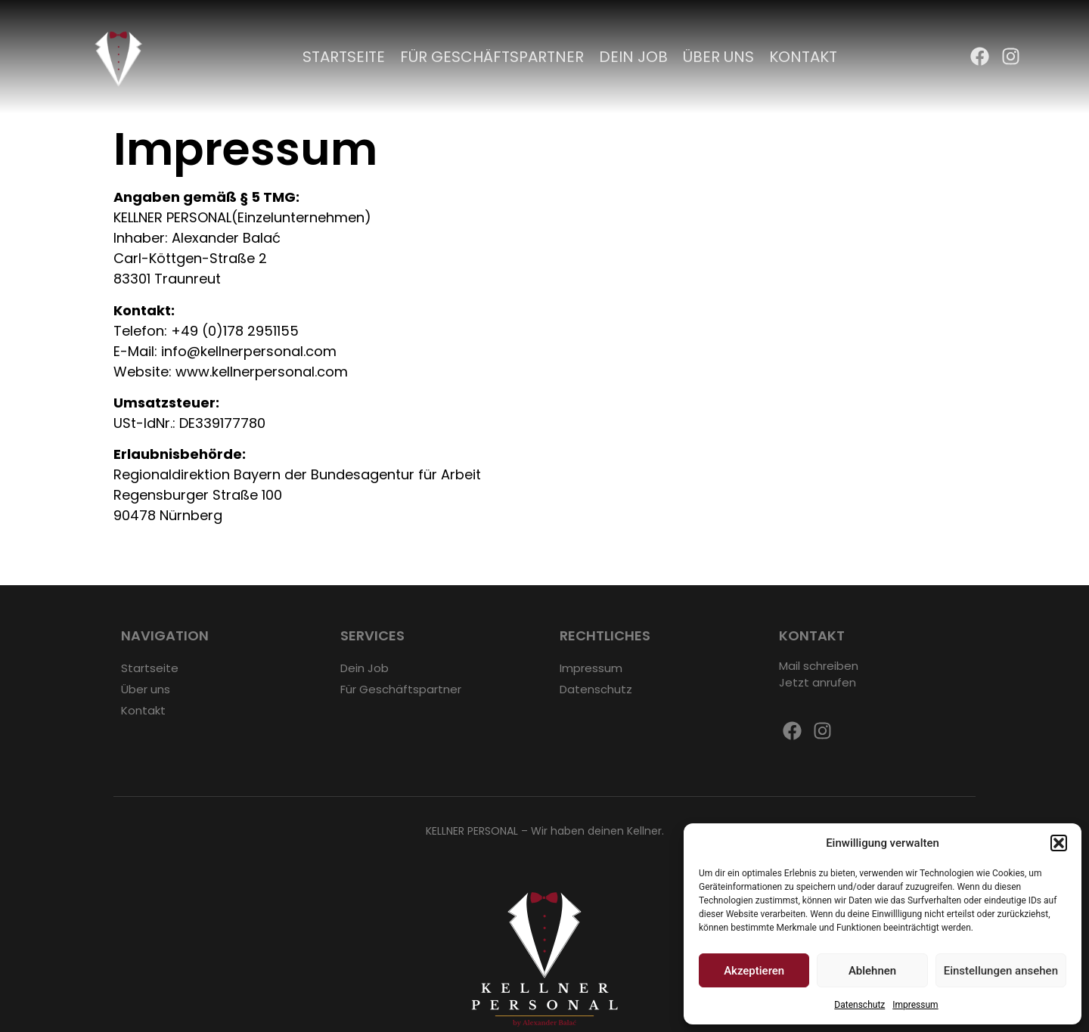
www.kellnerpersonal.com (261, 371)
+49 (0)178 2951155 (235, 330)
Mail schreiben (818, 666)
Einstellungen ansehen (1001, 971)
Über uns (718, 56)
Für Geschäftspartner (492, 56)
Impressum (915, 1004)
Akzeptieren (754, 971)
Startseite (343, 56)
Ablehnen (872, 971)
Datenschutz (859, 1004)
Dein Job (633, 56)
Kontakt (803, 56)
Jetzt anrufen (817, 682)
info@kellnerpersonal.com (249, 351)
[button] (1058, 843)
